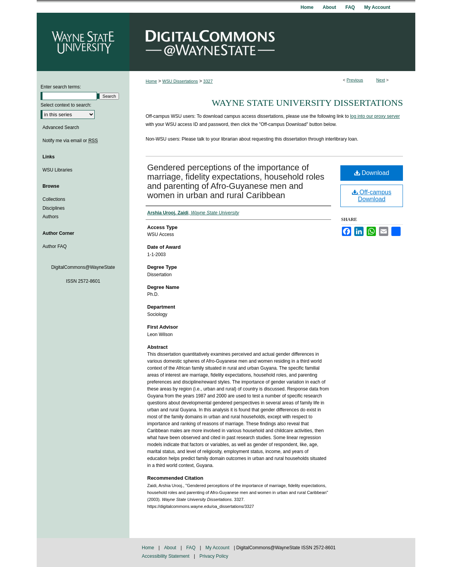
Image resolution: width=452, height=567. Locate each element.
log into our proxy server (375, 116)
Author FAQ (54, 246)
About (171, 547)
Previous (355, 80)
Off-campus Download (371, 195)
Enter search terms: (61, 87)
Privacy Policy (213, 556)
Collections (53, 199)
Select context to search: (66, 105)
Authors (50, 216)
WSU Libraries (57, 170)
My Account (218, 547)
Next (380, 80)
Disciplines (53, 208)
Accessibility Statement (166, 556)
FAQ (191, 547)
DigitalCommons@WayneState (272, 42)
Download (371, 173)
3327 (207, 81)
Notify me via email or (70, 140)
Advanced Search (60, 127)
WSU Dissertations (180, 81)
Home (151, 81)
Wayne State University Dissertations (307, 103)
